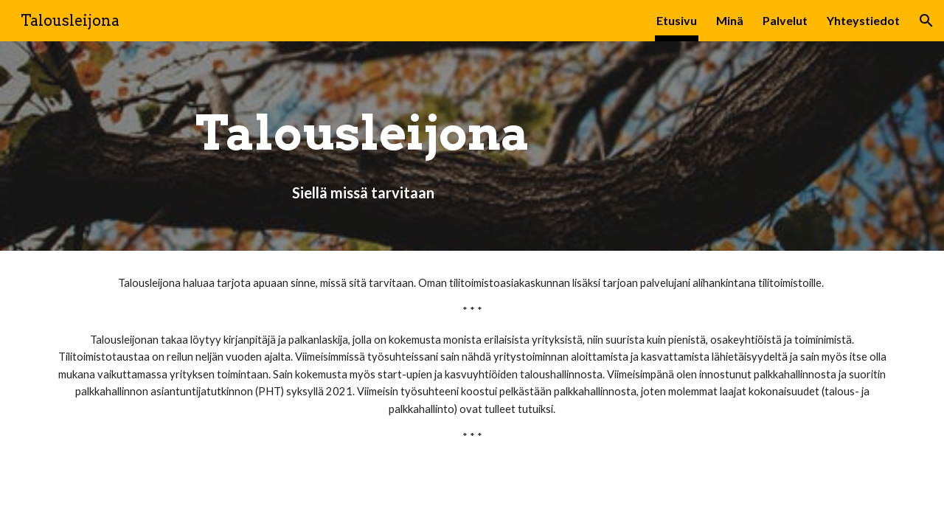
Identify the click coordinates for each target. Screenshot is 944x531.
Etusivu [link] (676, 20)
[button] (926, 20)
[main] (362, 146)
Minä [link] (729, 20)
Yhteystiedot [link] (863, 20)
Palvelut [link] (785, 20)
